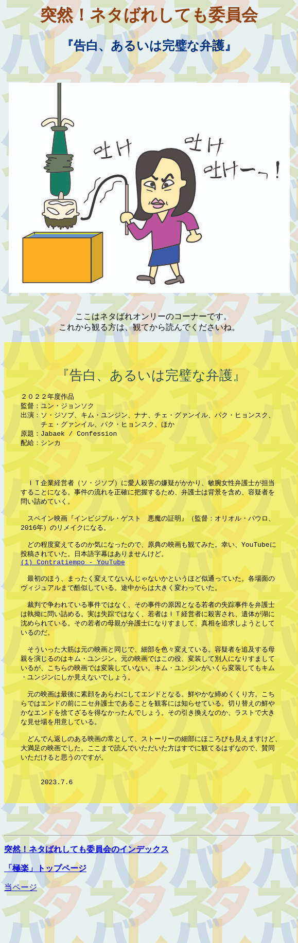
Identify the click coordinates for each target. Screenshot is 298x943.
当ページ (20, 928)
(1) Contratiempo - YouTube (73, 583)
